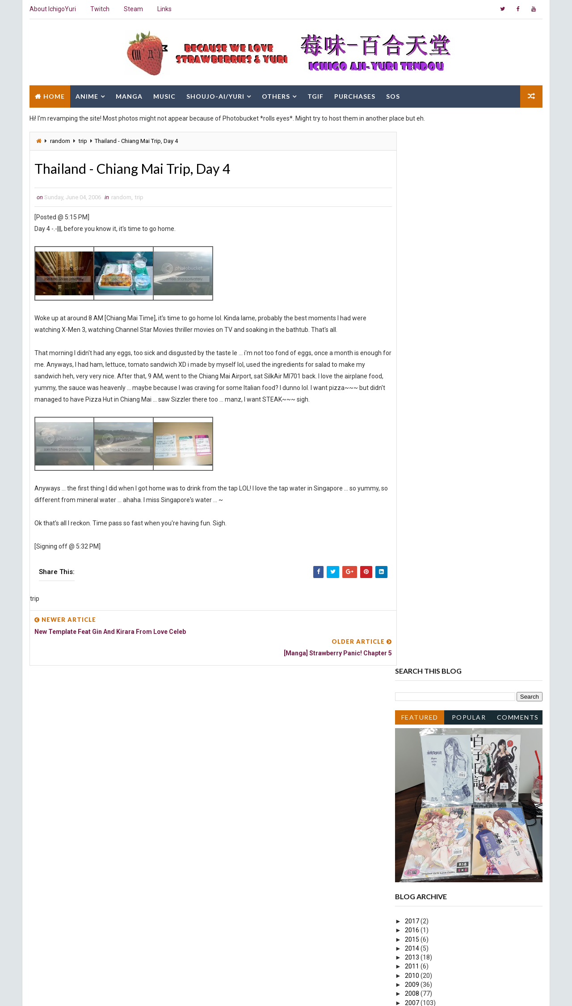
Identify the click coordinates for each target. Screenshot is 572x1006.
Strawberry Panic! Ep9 (442, 793)
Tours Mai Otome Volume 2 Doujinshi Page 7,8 (476, 618)
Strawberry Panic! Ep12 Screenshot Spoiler (471, 628)
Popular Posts (469, 183)
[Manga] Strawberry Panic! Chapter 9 (463, 722)
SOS (393, 95)
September (429, 513)
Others (275, 95)
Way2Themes (106, 990)
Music (164, 95)
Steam (133, 9)
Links (164, 9)
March (422, 821)
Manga (128, 95)
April (419, 812)
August (423, 522)
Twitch (99, 9)
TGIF (315, 95)
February (425, 830)
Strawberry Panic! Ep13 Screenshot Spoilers (473, 574)
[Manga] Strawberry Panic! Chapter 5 (463, 766)
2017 (413, 386)
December (427, 486)
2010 (413, 440)
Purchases (354, 95)
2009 (413, 449)
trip (82, 139)
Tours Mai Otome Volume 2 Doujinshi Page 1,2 (476, 664)
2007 (413, 467)
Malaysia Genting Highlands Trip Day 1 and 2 (472, 600)
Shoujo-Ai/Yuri (215, 95)
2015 (413, 404)
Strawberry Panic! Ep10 (444, 732)
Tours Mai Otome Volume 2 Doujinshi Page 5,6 (476, 637)
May (419, 802)
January (424, 839)
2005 (413, 848)
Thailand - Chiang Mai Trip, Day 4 (456, 757)
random (60, 139)
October (424, 503)
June (420, 540)
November (427, 495)
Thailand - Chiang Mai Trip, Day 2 (456, 784)
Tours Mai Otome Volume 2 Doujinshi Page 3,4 (476, 646)
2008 (413, 458)
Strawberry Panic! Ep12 (444, 609)
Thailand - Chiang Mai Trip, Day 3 (456, 776)
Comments (518, 182)
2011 (413, 431)
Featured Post (419, 183)
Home (53, 95)
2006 (413, 476)
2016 (413, 395)
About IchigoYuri (52, 9)
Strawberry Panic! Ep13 (444, 549)
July (418, 531)
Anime (86, 95)
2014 (413, 413)
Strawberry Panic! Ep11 (444, 654)
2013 (413, 422)
